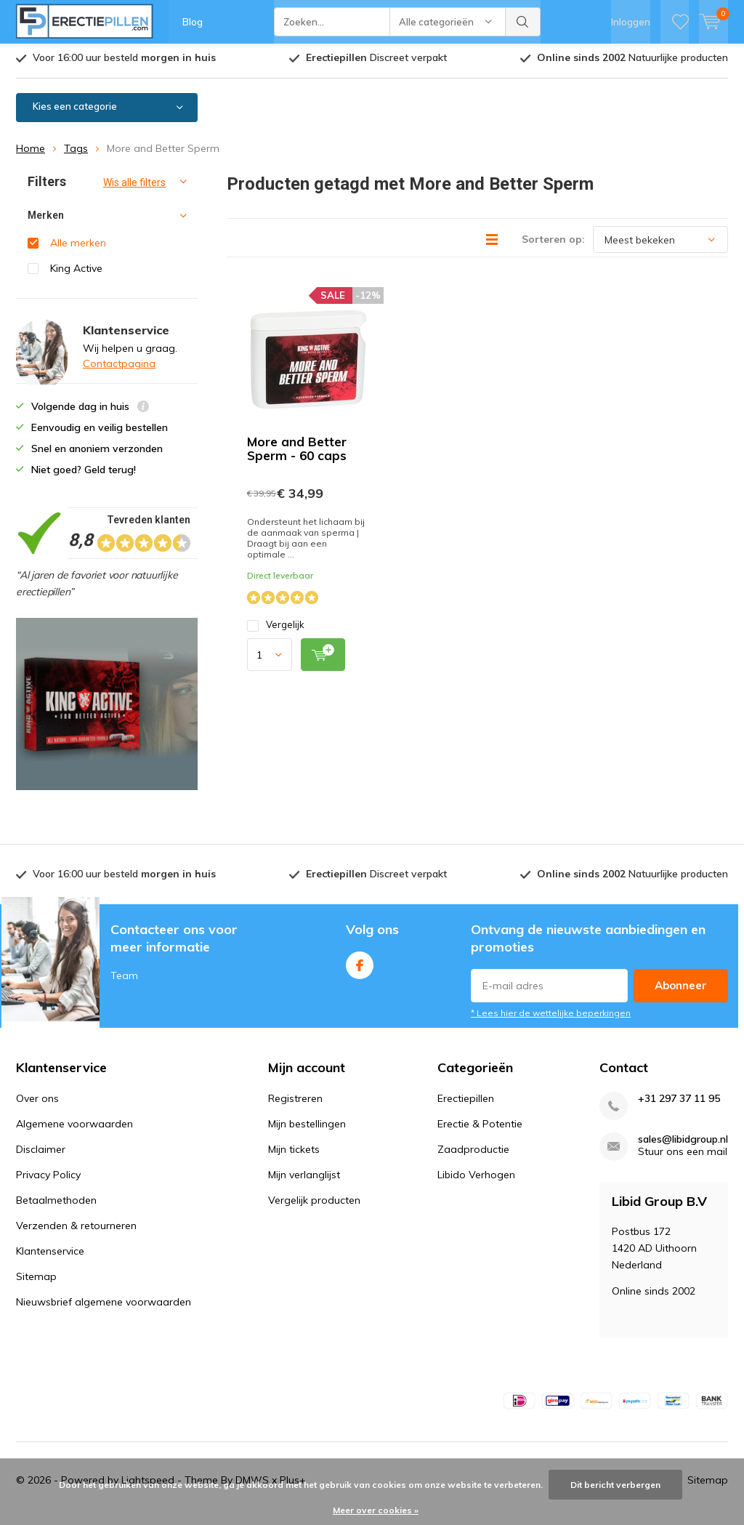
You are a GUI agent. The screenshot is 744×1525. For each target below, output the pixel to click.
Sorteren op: (553, 245)
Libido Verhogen (476, 1180)
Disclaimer (40, 1155)
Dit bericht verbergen (615, 1484)
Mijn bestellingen (307, 1129)
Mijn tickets (294, 1155)
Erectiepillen (465, 1104)
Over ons (37, 1104)
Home (30, 154)
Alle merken (78, 248)
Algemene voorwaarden (74, 1129)
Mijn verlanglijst (304, 1180)
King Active (76, 274)
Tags (76, 154)
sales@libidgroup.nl (683, 1145)
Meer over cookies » (375, 1510)
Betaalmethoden (56, 1205)
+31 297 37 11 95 (679, 1104)
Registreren (295, 1104)
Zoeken (523, 21)
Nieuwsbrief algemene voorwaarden (103, 1307)
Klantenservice (50, 1256)
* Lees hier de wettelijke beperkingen (551, 1018)
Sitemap (36, 1282)
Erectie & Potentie (479, 1129)
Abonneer (681, 991)
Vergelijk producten (314, 1205)
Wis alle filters (134, 188)
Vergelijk (275, 630)
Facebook (359, 967)
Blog (192, 22)
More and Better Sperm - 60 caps (297, 454)
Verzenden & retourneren (76, 1231)
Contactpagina (119, 369)
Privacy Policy (48, 1180)
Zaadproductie (473, 1155)
